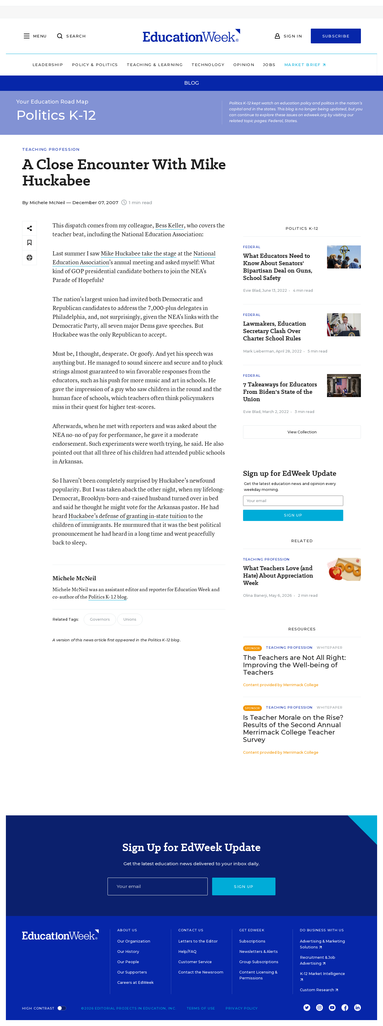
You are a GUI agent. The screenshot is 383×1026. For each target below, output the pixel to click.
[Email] (158, 886)
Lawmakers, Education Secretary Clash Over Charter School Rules (274, 331)
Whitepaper (330, 647)
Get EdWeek (252, 930)
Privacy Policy (242, 1008)
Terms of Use (201, 1008)
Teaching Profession (51, 149)
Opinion (256, 64)
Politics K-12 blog (107, 596)
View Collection (302, 432)
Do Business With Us (322, 930)
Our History (128, 951)
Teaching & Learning (167, 64)
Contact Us (190, 930)
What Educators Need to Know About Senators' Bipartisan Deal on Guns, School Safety (277, 267)
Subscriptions (252, 941)
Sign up (243, 886)
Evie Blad (251, 290)
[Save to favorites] (29, 243)
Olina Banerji (255, 595)
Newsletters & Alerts (258, 951)
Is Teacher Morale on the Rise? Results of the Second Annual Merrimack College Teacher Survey (293, 728)
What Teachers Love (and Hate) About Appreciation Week (278, 576)
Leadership (60, 64)
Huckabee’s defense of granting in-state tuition (127, 516)
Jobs (281, 64)
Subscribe (336, 36)
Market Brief (317, 64)
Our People (128, 962)
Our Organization (133, 941)
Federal (251, 247)
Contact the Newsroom (200, 972)
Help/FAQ (187, 951)
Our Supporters (132, 972)
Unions (129, 619)
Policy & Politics (107, 64)
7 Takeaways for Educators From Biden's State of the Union (280, 392)
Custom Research (319, 990)
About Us (127, 930)
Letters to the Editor (198, 941)
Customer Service (195, 962)
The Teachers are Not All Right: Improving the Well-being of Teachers (294, 665)
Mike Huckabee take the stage (138, 253)
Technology (220, 64)
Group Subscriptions (258, 962)
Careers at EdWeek (135, 982)
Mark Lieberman (258, 351)
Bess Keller (169, 225)
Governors (100, 619)
